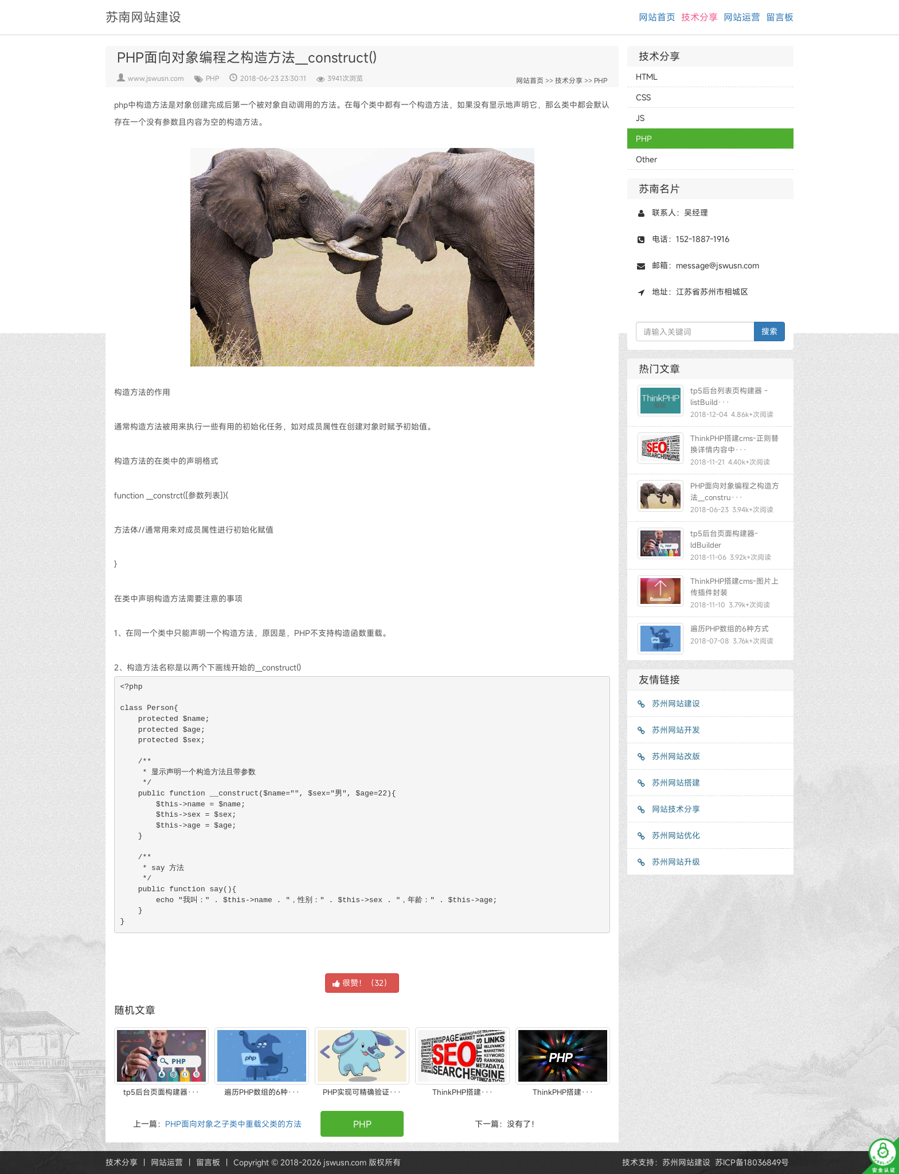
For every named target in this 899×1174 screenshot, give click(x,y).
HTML (647, 76)
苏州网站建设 (668, 703)
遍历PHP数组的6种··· (262, 1092)
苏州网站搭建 (668, 782)
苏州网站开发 (668, 729)
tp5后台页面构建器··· (161, 1092)
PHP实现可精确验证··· (362, 1092)
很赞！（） (362, 982)
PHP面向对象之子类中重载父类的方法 (233, 1123)
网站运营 (742, 17)
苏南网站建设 (143, 17)
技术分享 (699, 17)
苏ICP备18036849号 (752, 1162)
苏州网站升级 (668, 861)
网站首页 (657, 17)
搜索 (769, 331)
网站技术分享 (668, 809)
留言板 (780, 17)
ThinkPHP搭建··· (462, 1092)
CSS (643, 97)
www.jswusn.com (156, 78)
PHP (212, 78)
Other (646, 159)
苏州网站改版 (668, 756)
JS (640, 117)
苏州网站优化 (668, 835)
